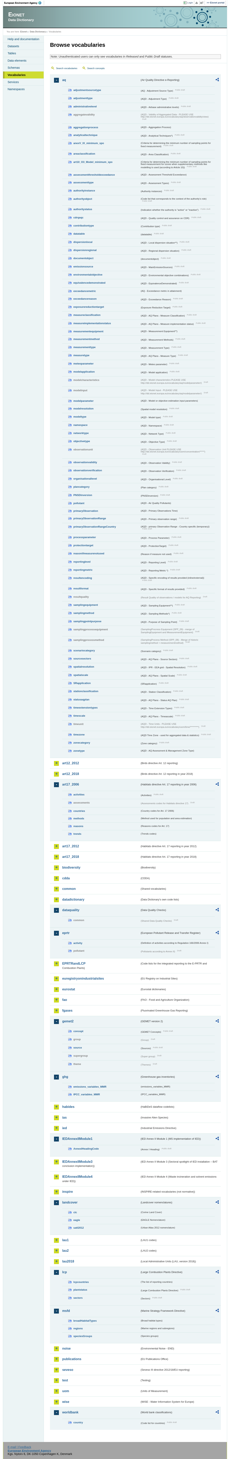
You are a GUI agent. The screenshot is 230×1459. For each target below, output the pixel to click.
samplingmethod (83, 613)
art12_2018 (70, 774)
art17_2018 (70, 856)
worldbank (70, 1412)
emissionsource (83, 266)
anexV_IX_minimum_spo (88, 143)
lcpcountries (81, 1282)
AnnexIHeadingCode (86, 1148)
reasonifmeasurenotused (88, 553)
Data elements (17, 60)
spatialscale (80, 675)
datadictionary (73, 899)
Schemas (14, 67)
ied (64, 1128)
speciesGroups (82, 1336)
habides (68, 1106)
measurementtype (84, 347)
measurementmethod (86, 339)
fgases (67, 1010)
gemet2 (67, 1021)
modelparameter (83, 400)
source (77, 1047)
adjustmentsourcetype (87, 90)
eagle (76, 1220)
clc (75, 1212)
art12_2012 (70, 763)
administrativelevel (85, 106)
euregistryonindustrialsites (83, 978)
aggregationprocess (85, 127)
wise (65, 1401)
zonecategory (81, 742)
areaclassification (84, 153)
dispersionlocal (82, 242)
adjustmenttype (83, 98)
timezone (78, 734)
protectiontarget (83, 545)
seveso (67, 1369)
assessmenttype (83, 182)
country (78, 1422)
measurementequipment (88, 331)
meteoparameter (83, 363)
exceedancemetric (84, 291)
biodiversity (71, 867)
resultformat (81, 588)
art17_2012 (70, 846)
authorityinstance (84, 190)
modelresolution (83, 408)
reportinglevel (82, 561)
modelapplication (84, 371)
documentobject (83, 258)
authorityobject (82, 198)
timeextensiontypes (85, 707)
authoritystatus (82, 209)
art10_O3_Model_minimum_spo (92, 162)
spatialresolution (83, 666)
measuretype (81, 355)
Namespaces (16, 89)
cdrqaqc (78, 217)
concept (78, 1031)
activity (77, 943)
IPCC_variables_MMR (86, 1094)
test (65, 1380)
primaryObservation (85, 510)
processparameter (84, 537)
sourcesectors (82, 658)
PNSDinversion (82, 495)
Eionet (23, 31)
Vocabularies (17, 75)
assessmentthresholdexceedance (94, 174)
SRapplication (82, 683)
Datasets (13, 46)
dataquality (70, 910)
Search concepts (96, 68)
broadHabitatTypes (85, 1320)
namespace (80, 424)
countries (79, 810)
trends (77, 833)
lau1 (65, 1240)
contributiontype (83, 225)
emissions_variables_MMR (89, 1086)
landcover (70, 1202)
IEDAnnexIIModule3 (77, 1161)
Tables (12, 53)
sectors (78, 1297)
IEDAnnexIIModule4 (77, 1176)
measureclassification (86, 314)
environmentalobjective (87, 274)
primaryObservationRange (89, 518)
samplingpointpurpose (87, 621)
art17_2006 (70, 784)
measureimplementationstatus (92, 323)
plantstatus (80, 1289)
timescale (79, 715)
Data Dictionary (38, 31)
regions (78, 1328)
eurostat (68, 989)
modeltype (79, 416)
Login (190, 2)
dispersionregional (85, 250)
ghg (65, 1076)
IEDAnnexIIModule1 (77, 1138)
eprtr (65, 933)
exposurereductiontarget (88, 306)
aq (64, 80)
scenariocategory (84, 650)
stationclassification (85, 691)
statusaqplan (81, 699)
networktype (81, 433)
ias (64, 1117)
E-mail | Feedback (19, 1447)
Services (13, 82)
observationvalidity (85, 462)
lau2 (65, 1250)
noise (66, 1348)
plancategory (81, 486)
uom (65, 1391)
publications (71, 1359)
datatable (79, 233)
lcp (64, 1272)
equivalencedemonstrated (89, 282)
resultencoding (82, 577)
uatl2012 (78, 1227)
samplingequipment (85, 604)
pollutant (78, 503)
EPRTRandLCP (73, 963)
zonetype (78, 750)
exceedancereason (85, 298)
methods (78, 818)
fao (64, 1000)
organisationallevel (85, 478)
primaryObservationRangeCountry (94, 526)
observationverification (87, 470)
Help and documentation (23, 39)
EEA (24, 3)
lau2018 (68, 1261)
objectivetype (81, 441)
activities (78, 794)
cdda (66, 878)
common (69, 888)
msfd (66, 1311)
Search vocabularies (66, 68)
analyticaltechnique (85, 135)
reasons (78, 826)
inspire (67, 1191)
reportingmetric (83, 569)
